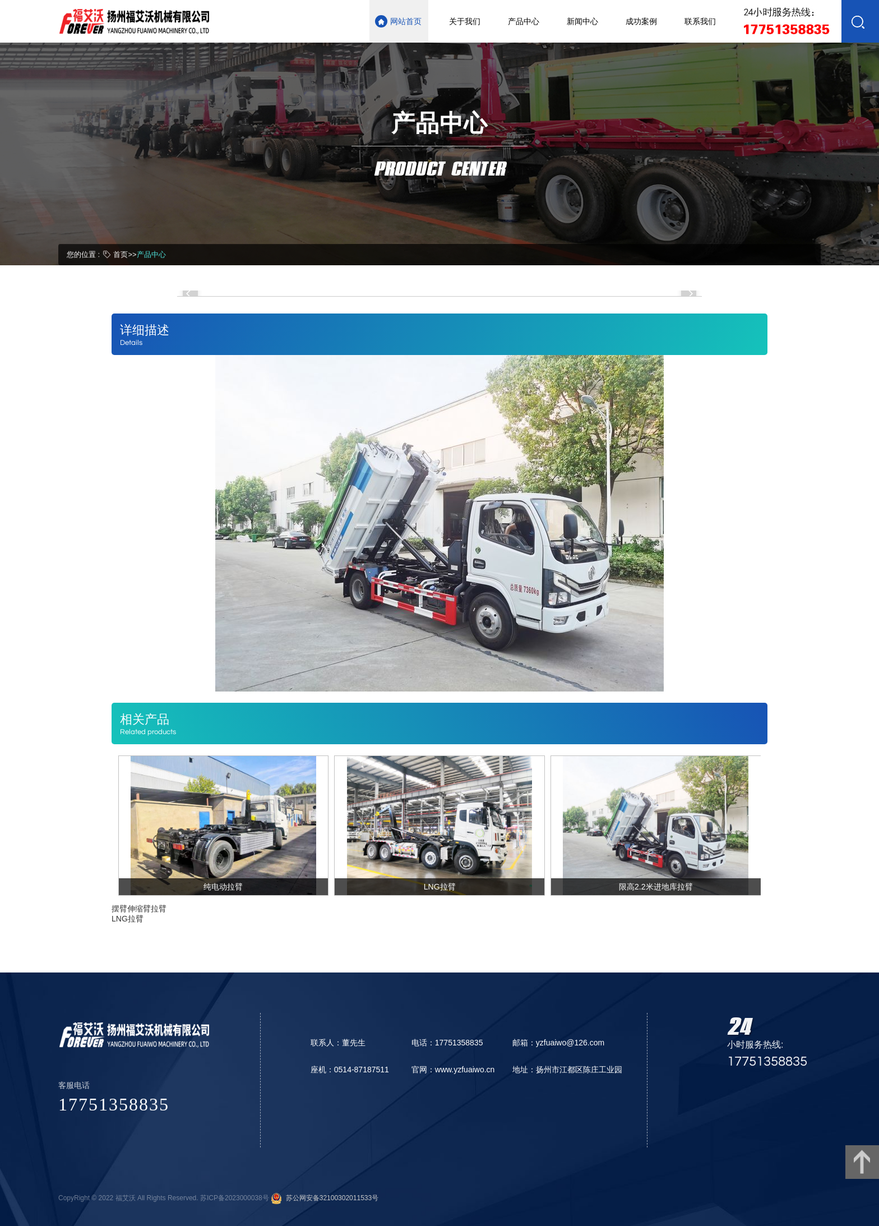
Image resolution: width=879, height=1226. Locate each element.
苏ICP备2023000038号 (234, 1198)
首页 (120, 254)
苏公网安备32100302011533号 (330, 1198)
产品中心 (151, 254)
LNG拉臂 (128, 918)
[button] (190, 293)
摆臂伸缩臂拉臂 (139, 908)
